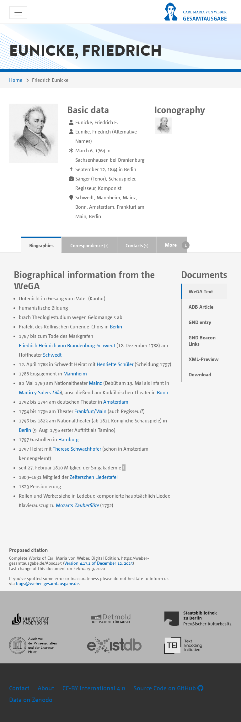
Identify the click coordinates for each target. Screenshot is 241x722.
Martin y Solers (35, 392)
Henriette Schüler (115, 364)
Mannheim (75, 373)
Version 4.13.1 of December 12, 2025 (98, 563)
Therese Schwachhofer (77, 449)
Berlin (116, 326)
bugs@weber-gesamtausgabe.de (47, 583)
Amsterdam (115, 402)
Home (15, 80)
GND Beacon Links (202, 340)
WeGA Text (201, 291)
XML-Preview (204, 359)
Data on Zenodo (30, 700)
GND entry (200, 322)
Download (200, 374)
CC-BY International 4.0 (93, 688)
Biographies (41, 245)
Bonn (162, 392)
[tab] (41, 245)
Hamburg (68, 439)
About (46, 688)
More (171, 245)
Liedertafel (106, 477)
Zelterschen (82, 477)
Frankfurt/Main (90, 411)
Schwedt (52, 355)
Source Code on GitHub (168, 688)
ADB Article (201, 307)
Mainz (95, 383)
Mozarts (64, 505)
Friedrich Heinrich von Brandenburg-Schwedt (67, 345)
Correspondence (89, 245)
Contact (19, 688)
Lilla (56, 392)
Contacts (137, 245)
